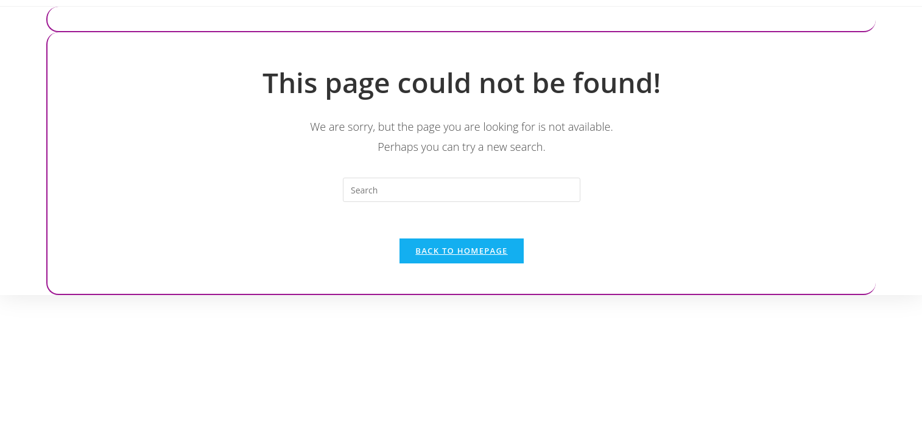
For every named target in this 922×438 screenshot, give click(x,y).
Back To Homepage (461, 250)
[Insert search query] (461, 190)
